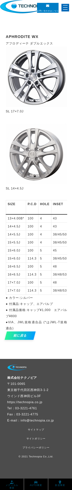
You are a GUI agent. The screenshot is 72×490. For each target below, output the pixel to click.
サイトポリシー (36, 438)
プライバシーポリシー (36, 447)
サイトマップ (36, 429)
